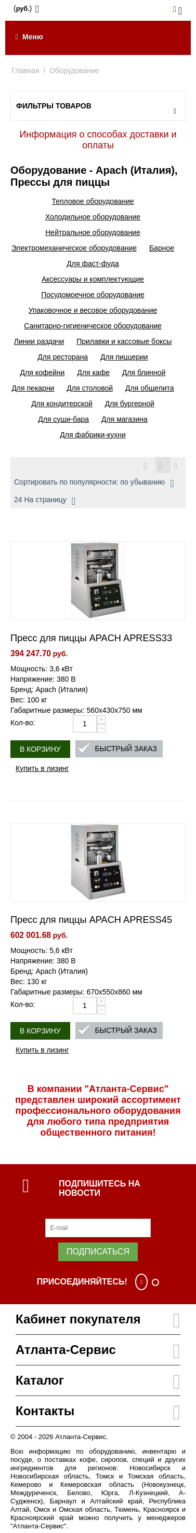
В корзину (40, 749)
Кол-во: (22, 723)
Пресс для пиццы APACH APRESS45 (91, 920)
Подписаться (98, 1251)
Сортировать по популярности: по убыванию (94, 483)
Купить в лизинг (42, 768)
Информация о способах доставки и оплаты (97, 139)
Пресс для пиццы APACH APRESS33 (91, 638)
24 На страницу (44, 501)
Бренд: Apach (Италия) (49, 689)
